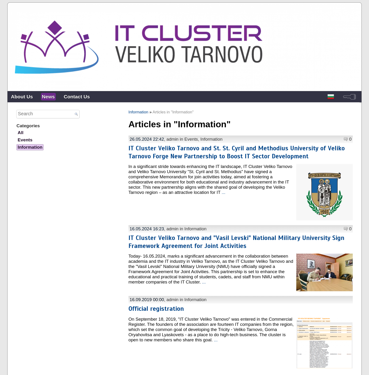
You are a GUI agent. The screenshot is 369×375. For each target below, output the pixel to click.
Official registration (156, 299)
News (48, 96)
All (20, 132)
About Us (22, 96)
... (223, 192)
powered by (352, 367)
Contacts (194, 368)
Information (138, 112)
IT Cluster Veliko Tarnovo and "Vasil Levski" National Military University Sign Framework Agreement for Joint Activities (236, 237)
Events (191, 139)
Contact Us (77, 96)
